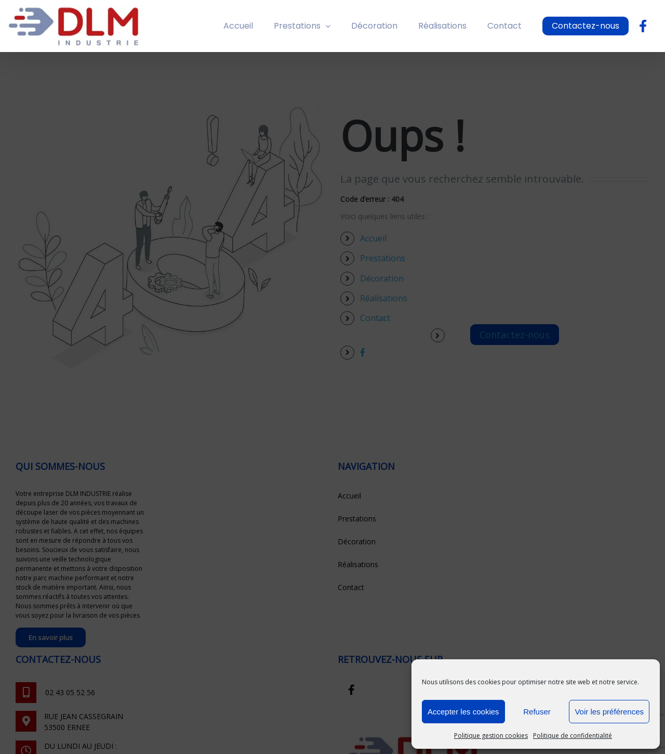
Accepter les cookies (463, 711)
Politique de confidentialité (572, 735)
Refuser (537, 711)
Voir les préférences (609, 711)
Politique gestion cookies (491, 735)
